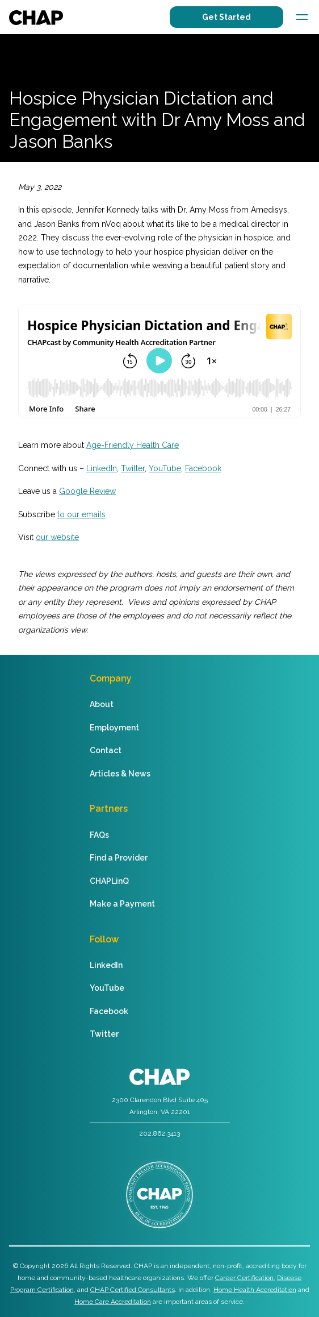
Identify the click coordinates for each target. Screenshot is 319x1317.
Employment (114, 727)
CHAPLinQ (109, 881)
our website (57, 537)
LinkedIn (101, 468)
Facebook (203, 468)
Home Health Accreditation (254, 1290)
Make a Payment (122, 903)
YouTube (165, 468)
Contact (105, 750)
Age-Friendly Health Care (132, 445)
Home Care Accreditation (112, 1302)
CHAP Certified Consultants (132, 1290)
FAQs (99, 835)
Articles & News (120, 773)
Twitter (133, 468)
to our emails (81, 514)
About (102, 704)
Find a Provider (119, 857)
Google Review (87, 491)
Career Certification (244, 1278)
